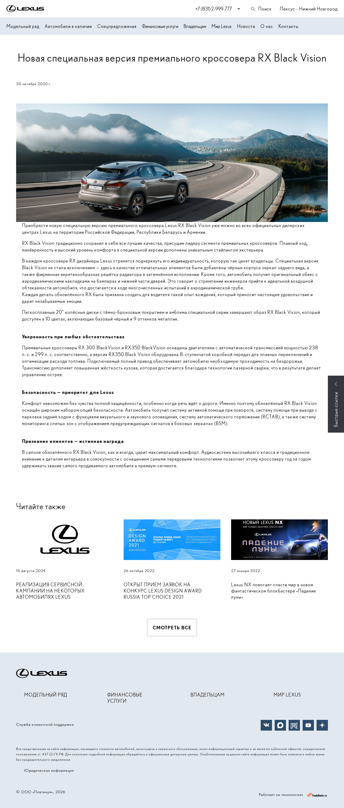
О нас (266, 26)
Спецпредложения (117, 26)
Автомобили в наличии (68, 26)
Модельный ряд (22, 26)
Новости (246, 26)
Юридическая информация (49, 770)
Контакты (288, 26)
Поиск (261, 9)
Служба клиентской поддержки (45, 724)
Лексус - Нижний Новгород (309, 9)
